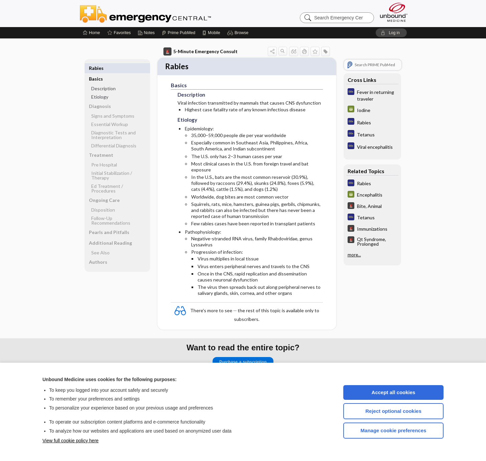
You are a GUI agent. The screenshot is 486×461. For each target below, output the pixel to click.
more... (354, 254)
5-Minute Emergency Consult (200, 51)
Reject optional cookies (393, 411)
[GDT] (372, 110)
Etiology (99, 86)
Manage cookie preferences (394, 430)
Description (103, 78)
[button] (238, 32)
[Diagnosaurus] (372, 95)
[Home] (91, 32)
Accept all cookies (393, 392)
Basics (96, 68)
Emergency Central (162, 13)
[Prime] (178, 32)
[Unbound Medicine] (393, 12)
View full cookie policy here (70, 440)
